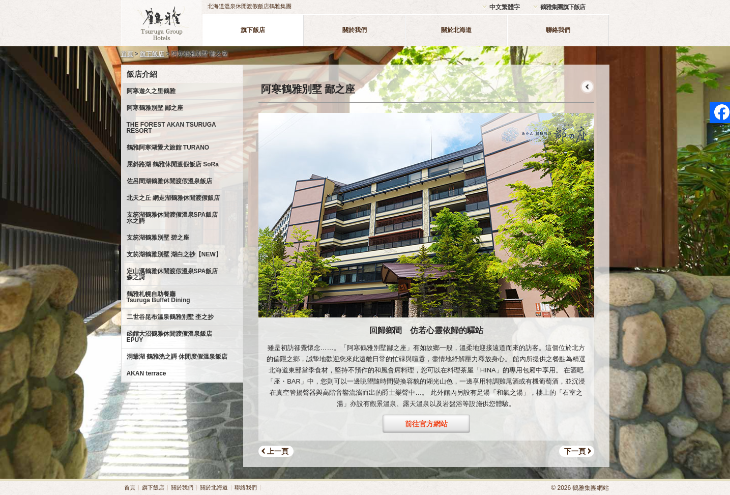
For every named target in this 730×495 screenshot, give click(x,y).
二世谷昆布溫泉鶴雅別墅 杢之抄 (170, 317)
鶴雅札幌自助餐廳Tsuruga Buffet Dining (158, 297)
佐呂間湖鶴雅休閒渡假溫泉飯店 (169, 181)
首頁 (127, 53)
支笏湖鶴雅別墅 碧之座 (158, 237)
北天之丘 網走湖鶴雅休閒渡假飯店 (173, 197)
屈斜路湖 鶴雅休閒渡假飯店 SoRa (173, 164)
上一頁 (277, 451)
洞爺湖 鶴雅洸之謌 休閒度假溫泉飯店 (177, 356)
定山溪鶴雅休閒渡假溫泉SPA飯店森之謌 (172, 274)
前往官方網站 (426, 424)
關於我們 (354, 30)
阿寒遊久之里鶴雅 (151, 91)
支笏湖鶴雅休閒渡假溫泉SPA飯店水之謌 (172, 217)
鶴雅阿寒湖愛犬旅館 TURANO (168, 147)
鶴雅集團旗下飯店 (562, 7)
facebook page (720, 112)
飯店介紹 (142, 74)
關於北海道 (456, 30)
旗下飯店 (253, 30)
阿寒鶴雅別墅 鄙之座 (155, 107)
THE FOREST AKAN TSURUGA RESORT (171, 127)
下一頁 (575, 451)
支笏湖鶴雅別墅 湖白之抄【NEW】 (174, 254)
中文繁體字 (504, 7)
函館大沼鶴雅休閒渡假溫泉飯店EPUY (169, 336)
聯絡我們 (558, 30)
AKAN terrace (146, 373)
